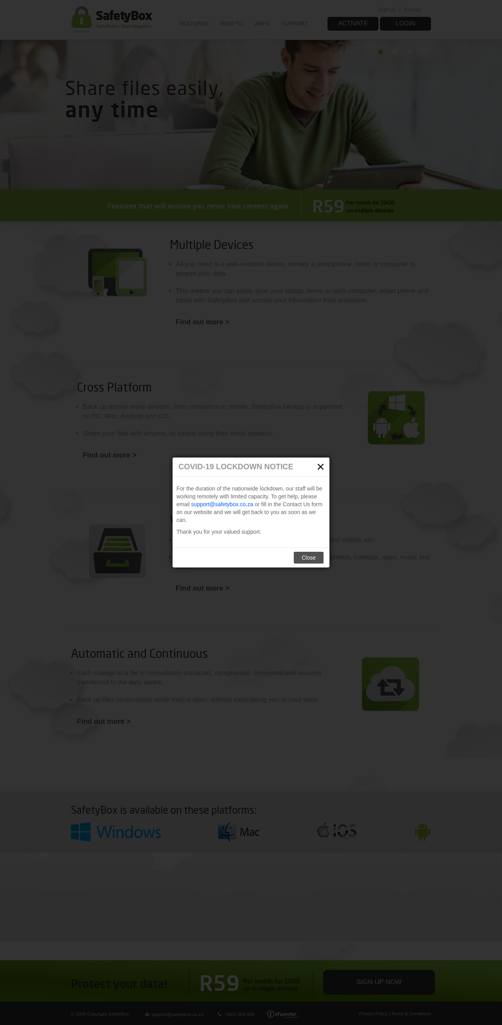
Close (309, 558)
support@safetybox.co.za (222, 504)
